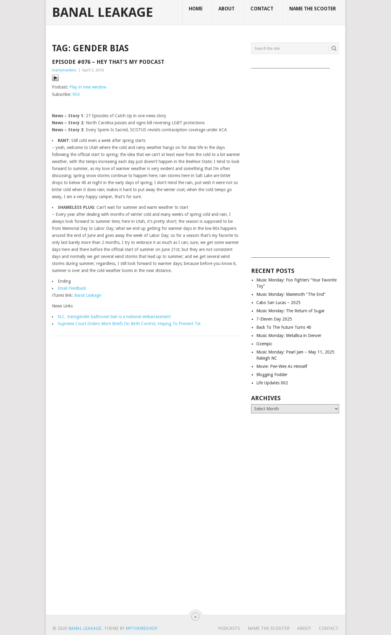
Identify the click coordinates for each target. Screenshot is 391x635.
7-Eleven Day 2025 (274, 319)
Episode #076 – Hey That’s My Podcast (108, 62)
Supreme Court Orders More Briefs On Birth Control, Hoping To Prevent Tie (129, 323)
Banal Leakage (102, 12)
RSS (76, 94)
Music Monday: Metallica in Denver (288, 335)
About (226, 9)
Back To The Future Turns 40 (283, 327)
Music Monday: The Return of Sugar (290, 310)
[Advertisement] (295, 160)
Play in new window (87, 87)
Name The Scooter (312, 9)
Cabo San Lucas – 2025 (278, 302)
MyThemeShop (141, 628)
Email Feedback (72, 288)
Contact (261, 9)
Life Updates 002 (272, 382)
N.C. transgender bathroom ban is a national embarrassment (114, 316)
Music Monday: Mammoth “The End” (290, 294)
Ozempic (264, 343)
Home (196, 9)
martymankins (64, 70)
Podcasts (229, 628)
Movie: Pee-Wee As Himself (281, 366)
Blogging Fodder (271, 374)
